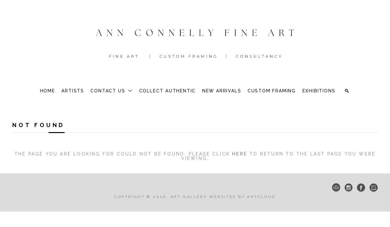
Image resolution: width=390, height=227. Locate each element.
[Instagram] (349, 187)
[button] (111, 90)
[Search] (347, 91)
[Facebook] (361, 187)
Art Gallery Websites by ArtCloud (223, 197)
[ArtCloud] (336, 187)
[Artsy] (374, 187)
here (239, 153)
